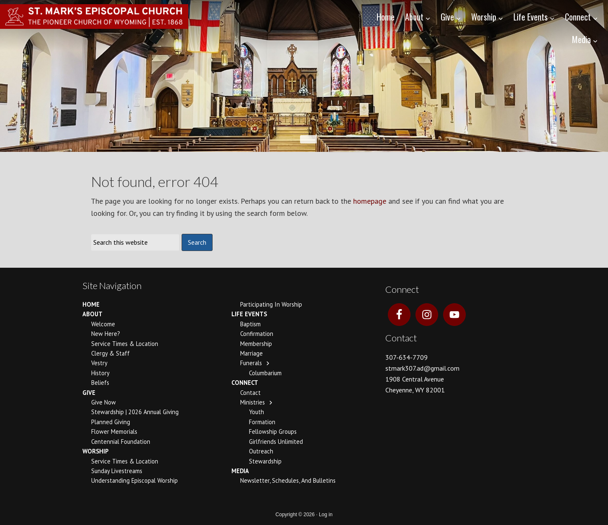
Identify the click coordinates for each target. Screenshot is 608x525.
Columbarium (265, 373)
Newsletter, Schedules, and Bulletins (288, 480)
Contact (250, 393)
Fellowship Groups (273, 431)
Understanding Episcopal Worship (134, 480)
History (100, 373)
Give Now (103, 402)
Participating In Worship (271, 304)
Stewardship (265, 461)
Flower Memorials (114, 431)
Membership (256, 344)
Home (91, 304)
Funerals (251, 363)
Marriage (251, 353)
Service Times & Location (124, 344)
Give (88, 393)
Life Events (249, 314)
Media (240, 471)
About (92, 314)
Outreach (261, 451)
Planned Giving (110, 422)
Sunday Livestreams (116, 471)
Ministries (252, 402)
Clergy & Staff (110, 353)
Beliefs (100, 383)
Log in (326, 514)
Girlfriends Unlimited (276, 442)
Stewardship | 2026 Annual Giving (135, 412)
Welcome (103, 324)
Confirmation (256, 334)
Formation (262, 422)
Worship (95, 451)
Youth (256, 412)
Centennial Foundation (120, 442)
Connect (244, 383)
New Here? (105, 334)
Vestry (99, 363)
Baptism (250, 324)
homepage (369, 201)
